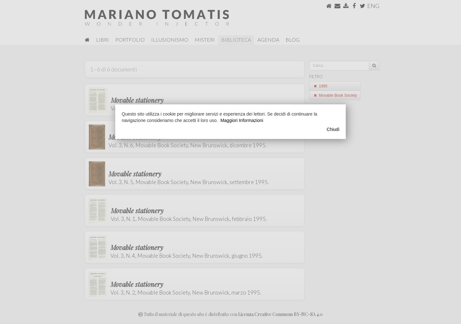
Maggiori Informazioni (241, 120)
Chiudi (333, 129)
